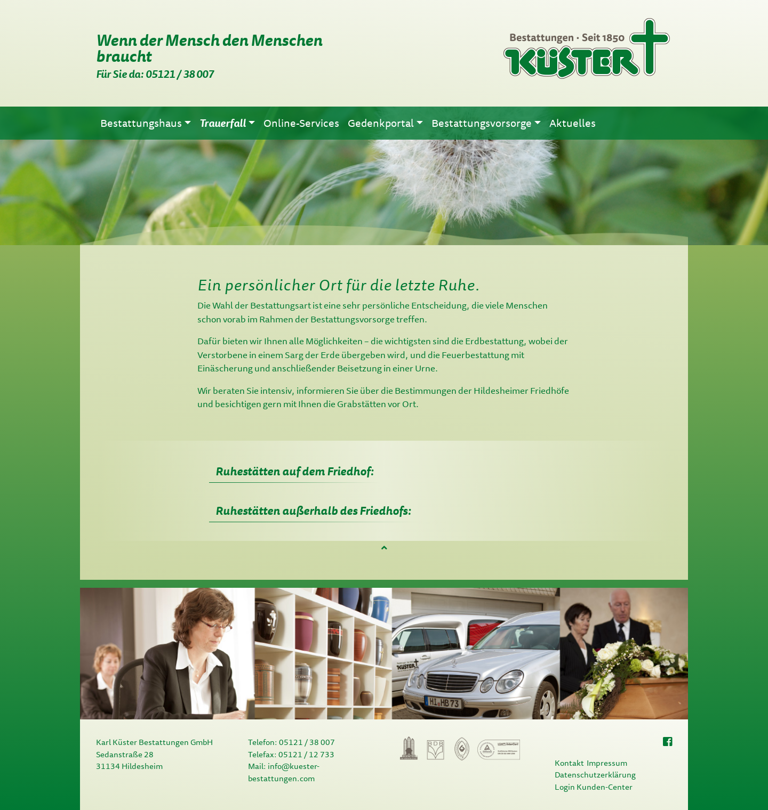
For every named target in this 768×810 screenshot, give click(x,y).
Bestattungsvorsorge (352, 319)
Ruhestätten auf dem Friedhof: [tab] (294, 470)
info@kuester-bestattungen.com (283, 772)
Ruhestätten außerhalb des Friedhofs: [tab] (313, 510)
